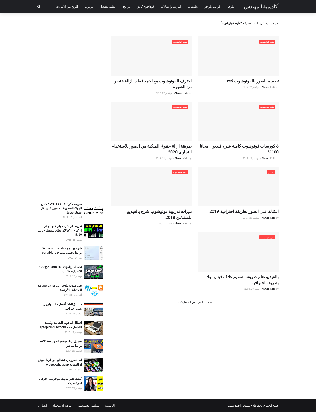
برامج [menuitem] (126, 6)
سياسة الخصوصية (88, 405)
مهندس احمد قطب (239, 405)
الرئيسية (110, 405)
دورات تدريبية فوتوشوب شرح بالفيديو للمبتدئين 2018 (159, 214)
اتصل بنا (42, 405)
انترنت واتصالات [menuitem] (171, 6)
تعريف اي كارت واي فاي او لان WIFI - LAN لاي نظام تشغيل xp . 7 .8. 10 (60, 230)
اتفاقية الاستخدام (62, 405)
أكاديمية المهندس (261, 6)
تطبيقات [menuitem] (193, 6)
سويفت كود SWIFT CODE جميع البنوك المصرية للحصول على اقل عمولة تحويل (61, 208)
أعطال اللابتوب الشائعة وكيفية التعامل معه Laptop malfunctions (60, 325)
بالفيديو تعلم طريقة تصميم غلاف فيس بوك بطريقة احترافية (242, 279)
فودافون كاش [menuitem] (145, 6)
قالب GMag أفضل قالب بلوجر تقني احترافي (63, 306)
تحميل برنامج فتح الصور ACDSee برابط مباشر (61, 343)
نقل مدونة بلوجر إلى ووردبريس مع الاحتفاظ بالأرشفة (60, 288)
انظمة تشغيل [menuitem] (108, 6)
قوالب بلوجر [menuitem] (212, 6)
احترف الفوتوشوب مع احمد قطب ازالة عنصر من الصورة (153, 83)
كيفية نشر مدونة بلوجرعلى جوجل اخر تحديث (60, 381)
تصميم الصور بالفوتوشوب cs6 (253, 80)
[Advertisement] (70, 128)
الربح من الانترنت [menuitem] (67, 6)
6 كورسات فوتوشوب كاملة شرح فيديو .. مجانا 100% (239, 148)
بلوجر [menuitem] (230, 6)
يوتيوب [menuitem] (88, 6)
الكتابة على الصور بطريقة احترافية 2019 (244, 211)
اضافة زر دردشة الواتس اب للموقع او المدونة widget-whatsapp (60, 362)
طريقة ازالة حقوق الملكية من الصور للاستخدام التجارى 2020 (151, 148)
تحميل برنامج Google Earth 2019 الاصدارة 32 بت (61, 269)
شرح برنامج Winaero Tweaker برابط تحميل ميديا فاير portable (62, 250)
